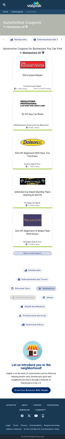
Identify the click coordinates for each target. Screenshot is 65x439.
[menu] (4, 5)
